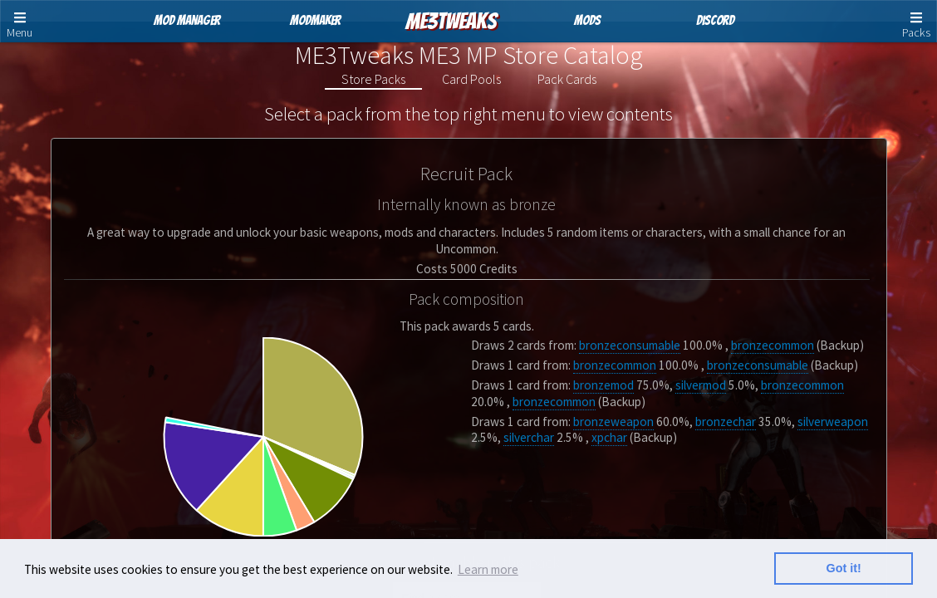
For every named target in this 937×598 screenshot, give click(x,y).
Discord (715, 20)
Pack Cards (566, 79)
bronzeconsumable (629, 345)
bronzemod (603, 385)
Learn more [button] (488, 569)
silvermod (700, 385)
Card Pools (471, 79)
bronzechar (725, 421)
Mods (587, 20)
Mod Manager (187, 20)
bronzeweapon (613, 421)
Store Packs (373, 79)
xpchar (609, 437)
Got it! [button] (844, 568)
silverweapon (832, 421)
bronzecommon (772, 345)
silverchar (528, 437)
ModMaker (315, 20)
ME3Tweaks (451, 21)
